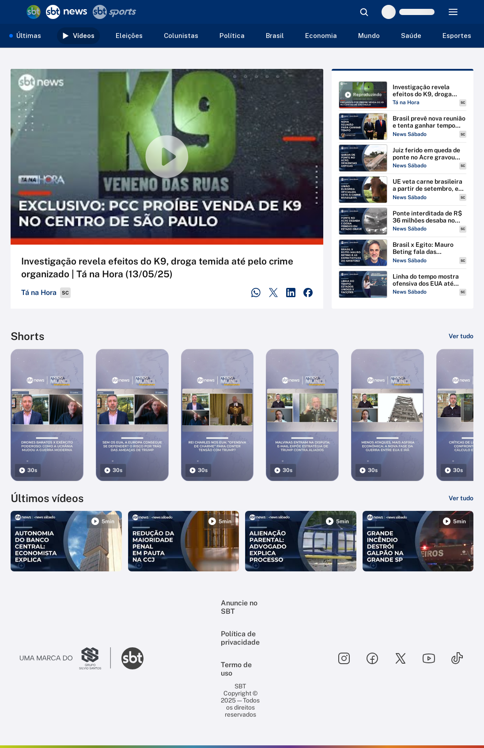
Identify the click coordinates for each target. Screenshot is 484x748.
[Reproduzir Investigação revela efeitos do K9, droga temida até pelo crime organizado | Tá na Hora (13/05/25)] (402, 95)
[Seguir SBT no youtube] (429, 658)
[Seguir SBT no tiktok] (457, 658)
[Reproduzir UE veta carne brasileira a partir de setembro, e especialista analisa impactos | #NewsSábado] (402, 190)
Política (232, 35)
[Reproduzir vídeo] (167, 157)
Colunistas (181, 35)
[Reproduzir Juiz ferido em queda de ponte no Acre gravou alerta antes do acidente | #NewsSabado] (402, 158)
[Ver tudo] (461, 336)
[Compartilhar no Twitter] (273, 292)
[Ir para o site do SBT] (132, 658)
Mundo (369, 35)
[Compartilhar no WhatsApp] (256, 292)
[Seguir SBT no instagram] (344, 658)
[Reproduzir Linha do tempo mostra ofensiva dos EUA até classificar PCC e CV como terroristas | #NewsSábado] (402, 284)
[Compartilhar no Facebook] (308, 292)
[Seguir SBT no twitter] (400, 658)
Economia (321, 35)
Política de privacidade (240, 638)
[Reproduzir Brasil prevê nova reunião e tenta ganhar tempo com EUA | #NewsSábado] (402, 126)
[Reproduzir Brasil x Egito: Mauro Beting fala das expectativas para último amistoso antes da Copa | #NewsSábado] (402, 253)
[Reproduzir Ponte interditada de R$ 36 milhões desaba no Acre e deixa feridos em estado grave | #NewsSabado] (402, 221)
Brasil (275, 35)
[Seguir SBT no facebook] (372, 658)
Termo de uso (236, 669)
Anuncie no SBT (239, 607)
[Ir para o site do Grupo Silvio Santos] (65, 658)
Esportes (456, 35)
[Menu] (453, 12)
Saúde (411, 35)
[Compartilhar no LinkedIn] (290, 292)
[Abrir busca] (364, 12)
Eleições (129, 35)
